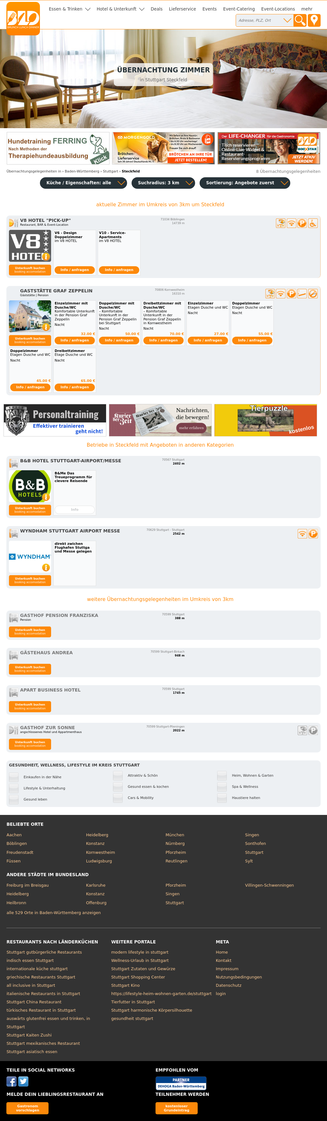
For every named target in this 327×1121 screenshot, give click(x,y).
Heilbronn (16, 902)
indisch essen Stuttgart (30, 960)
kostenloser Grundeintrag (176, 1108)
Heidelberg (97, 834)
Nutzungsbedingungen (239, 977)
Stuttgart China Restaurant (33, 1002)
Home (222, 952)
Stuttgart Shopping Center (138, 977)
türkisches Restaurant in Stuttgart (41, 1010)
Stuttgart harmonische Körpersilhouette (151, 1010)
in (33, 171)
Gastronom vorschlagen (27, 1108)
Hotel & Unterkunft (116, 9)
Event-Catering (239, 9)
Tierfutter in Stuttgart (133, 1002)
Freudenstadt (19, 852)
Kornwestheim (100, 852)
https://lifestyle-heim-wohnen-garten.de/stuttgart (161, 993)
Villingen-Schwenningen (269, 885)
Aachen (14, 834)
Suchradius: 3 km (158, 182)
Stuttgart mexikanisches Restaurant (43, 1043)
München (175, 834)
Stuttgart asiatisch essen (31, 1051)
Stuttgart (254, 852)
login (221, 993)
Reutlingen (177, 861)
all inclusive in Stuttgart (30, 985)
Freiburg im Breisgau (27, 885)
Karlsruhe (95, 885)
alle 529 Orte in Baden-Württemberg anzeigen (53, 912)
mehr (307, 9)
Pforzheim (176, 852)
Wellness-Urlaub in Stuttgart (140, 960)
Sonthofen (255, 843)
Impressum (227, 968)
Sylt (249, 861)
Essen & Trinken (65, 9)
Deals (157, 9)
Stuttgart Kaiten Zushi (28, 1035)
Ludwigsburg (99, 861)
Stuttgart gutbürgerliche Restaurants (44, 952)
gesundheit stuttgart (132, 1018)
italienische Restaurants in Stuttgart (43, 993)
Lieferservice (182, 9)
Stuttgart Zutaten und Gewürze (143, 968)
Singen (252, 834)
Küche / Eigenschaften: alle (78, 182)
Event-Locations (278, 9)
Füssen (13, 861)
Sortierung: (240, 182)
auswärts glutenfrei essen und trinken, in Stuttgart (48, 1022)
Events (209, 9)
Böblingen (16, 843)
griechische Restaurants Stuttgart (40, 977)
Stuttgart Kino (125, 985)
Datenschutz (228, 985)
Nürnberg (175, 843)
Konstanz (95, 843)
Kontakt (224, 960)
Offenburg (96, 902)
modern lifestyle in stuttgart (139, 952)
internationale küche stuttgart (36, 968)
